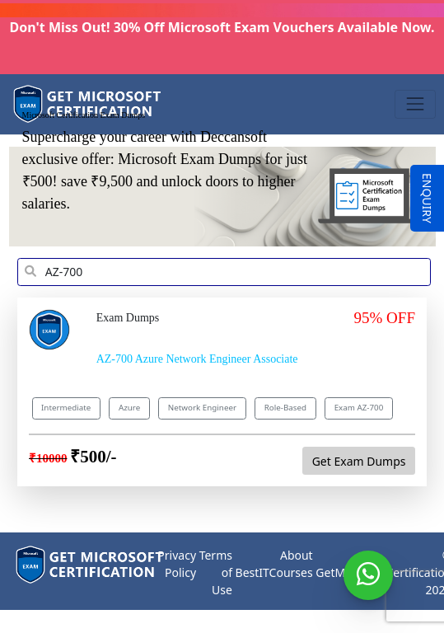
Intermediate (66, 407)
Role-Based (285, 407)
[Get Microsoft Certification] (88, 104)
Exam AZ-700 (359, 407)
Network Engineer (202, 407)
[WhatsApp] (368, 575)
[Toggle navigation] (415, 104)
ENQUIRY (427, 198)
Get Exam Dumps (359, 461)
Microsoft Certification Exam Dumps (84, 114)
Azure (129, 407)
